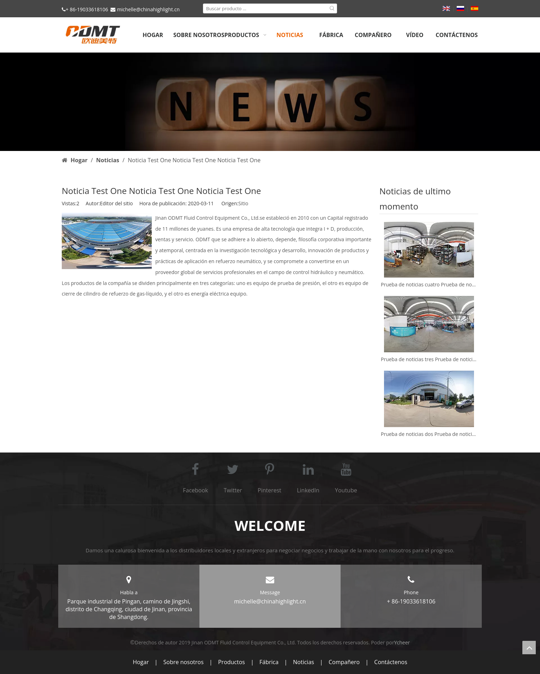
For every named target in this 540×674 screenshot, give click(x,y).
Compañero (344, 662)
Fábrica (268, 662)
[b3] (270, 102)
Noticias (303, 662)
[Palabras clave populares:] (332, 8)
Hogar (141, 662)
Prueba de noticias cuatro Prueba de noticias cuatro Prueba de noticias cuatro (429, 284)
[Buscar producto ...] (265, 8)
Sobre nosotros (183, 662)
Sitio (243, 203)
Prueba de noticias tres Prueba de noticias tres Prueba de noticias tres (429, 359)
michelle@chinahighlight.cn (148, 9)
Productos (231, 662)
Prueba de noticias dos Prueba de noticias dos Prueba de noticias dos (429, 434)
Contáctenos (390, 662)
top (529, 647)
